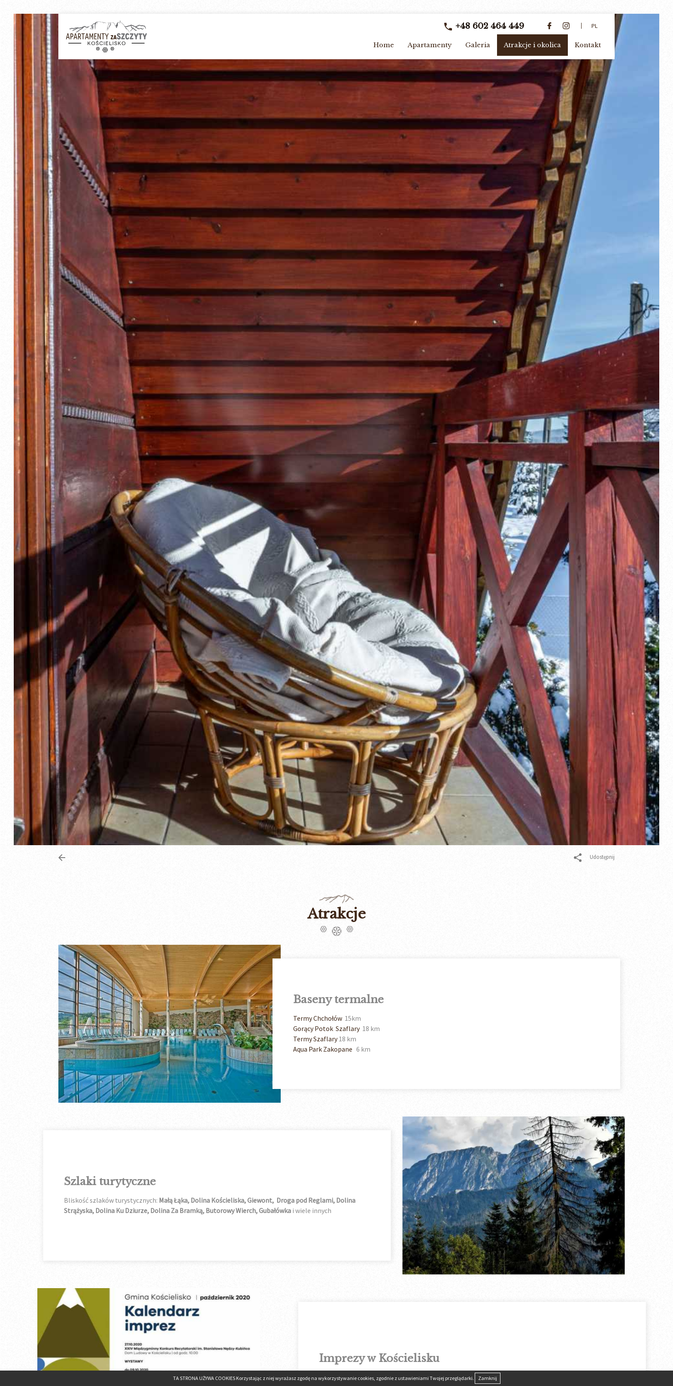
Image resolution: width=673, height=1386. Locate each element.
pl (594, 26)
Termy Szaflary (376, 1038)
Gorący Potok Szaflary (387, 1028)
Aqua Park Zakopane (384, 1049)
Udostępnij (594, 857)
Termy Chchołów (378, 1018)
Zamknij (487, 1378)
